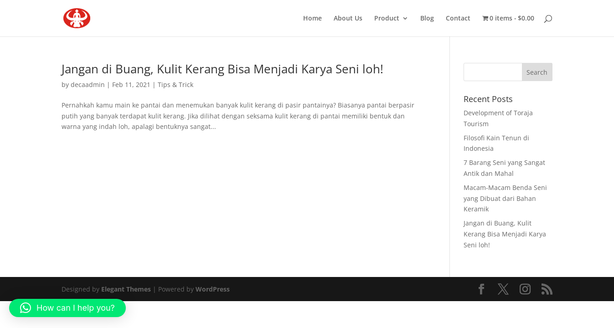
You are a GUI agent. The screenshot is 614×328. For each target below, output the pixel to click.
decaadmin (88, 84)
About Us (348, 18)
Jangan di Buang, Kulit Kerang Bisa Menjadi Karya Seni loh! (222, 69)
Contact (458, 18)
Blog (427, 18)
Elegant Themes (126, 289)
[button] (67, 308)
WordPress (213, 289)
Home (312, 18)
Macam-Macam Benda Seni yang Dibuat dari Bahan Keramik (505, 198)
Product (386, 18)
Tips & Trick (175, 84)
